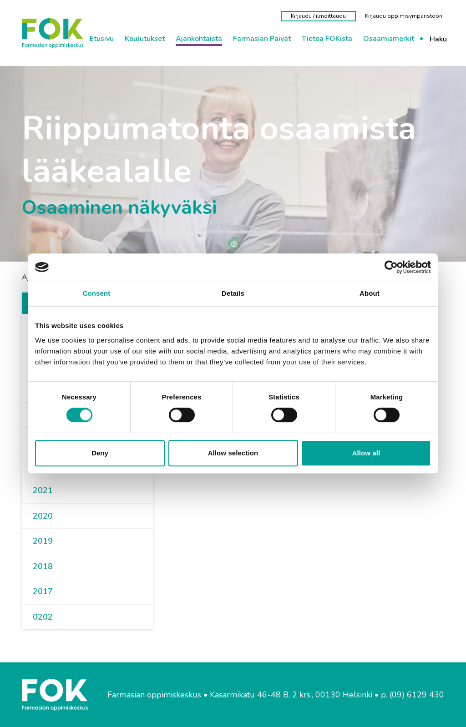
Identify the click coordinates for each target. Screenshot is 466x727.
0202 (43, 616)
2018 (43, 566)
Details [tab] (233, 293)
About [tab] (370, 293)
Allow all (366, 453)
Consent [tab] (97, 293)
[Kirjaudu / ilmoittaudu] (318, 16)
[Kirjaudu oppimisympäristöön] (403, 16)
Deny (99, 453)
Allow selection (233, 453)
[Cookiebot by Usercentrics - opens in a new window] (391, 267)
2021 (43, 490)
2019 (43, 540)
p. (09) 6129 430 (412, 695)
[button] (56, 491)
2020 (43, 515)
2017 (43, 591)
